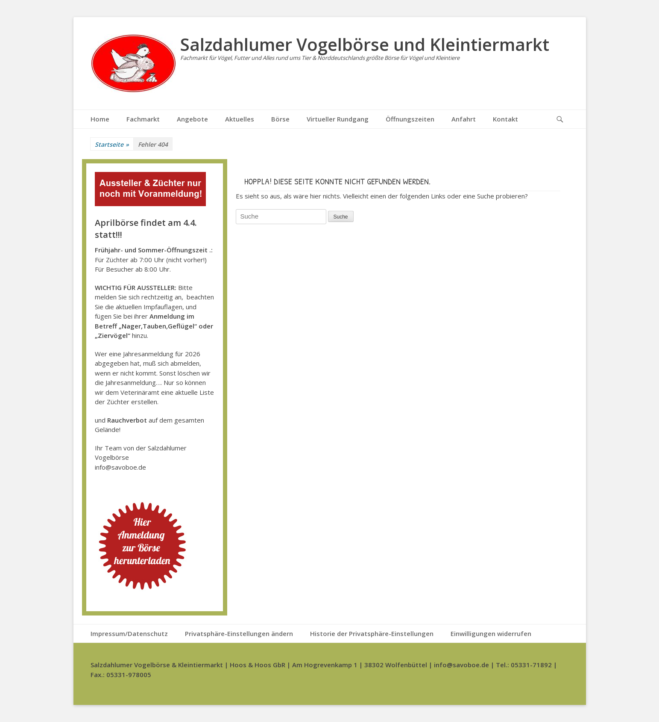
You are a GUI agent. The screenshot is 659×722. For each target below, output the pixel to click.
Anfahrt (463, 119)
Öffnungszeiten (410, 119)
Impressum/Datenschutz (129, 633)
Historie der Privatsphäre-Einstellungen (371, 633)
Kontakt (505, 119)
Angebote (192, 119)
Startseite (112, 144)
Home (100, 119)
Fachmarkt (143, 119)
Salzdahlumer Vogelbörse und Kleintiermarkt (364, 44)
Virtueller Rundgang (338, 119)
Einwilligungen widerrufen (491, 633)
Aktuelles (239, 119)
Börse (280, 119)
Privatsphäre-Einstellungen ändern (239, 633)
